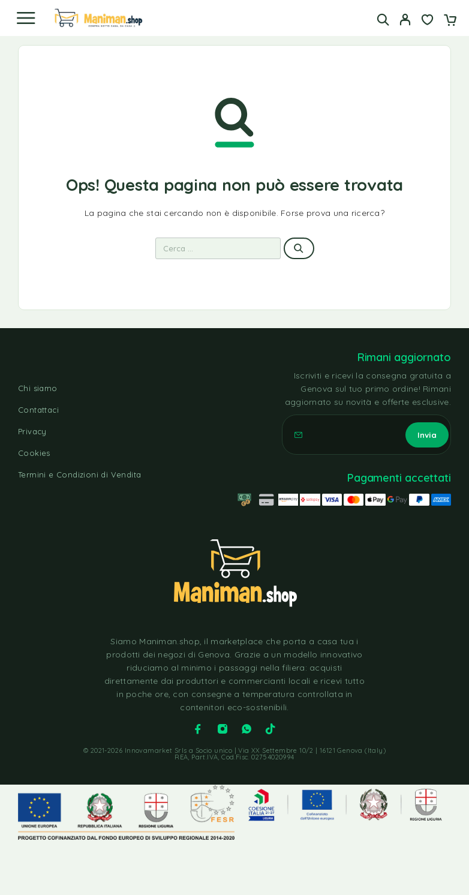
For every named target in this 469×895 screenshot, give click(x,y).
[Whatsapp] (246, 729)
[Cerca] (383, 19)
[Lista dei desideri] (427, 21)
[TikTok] (270, 729)
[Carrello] (450, 21)
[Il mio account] (405, 21)
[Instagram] (223, 729)
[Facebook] (198, 729)
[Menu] (26, 18)
